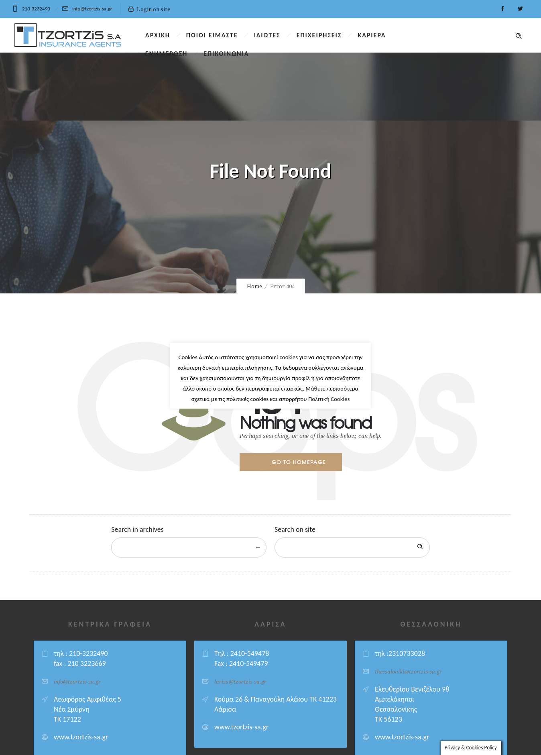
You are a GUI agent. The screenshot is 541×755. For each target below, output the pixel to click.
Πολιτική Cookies (329, 396)
